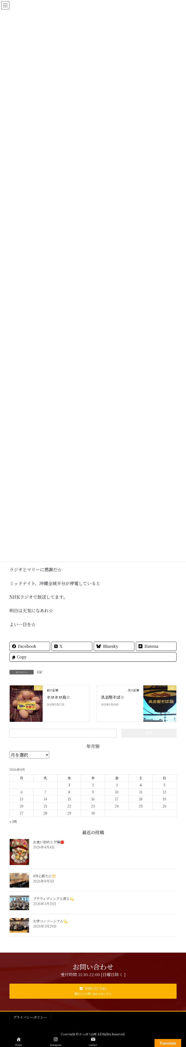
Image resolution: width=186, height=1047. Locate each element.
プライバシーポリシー (30, 1017)
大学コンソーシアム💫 (50, 921)
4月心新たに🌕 (44, 875)
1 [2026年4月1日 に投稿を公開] (69, 784)
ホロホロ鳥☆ (58, 697)
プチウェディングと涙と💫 (53, 898)
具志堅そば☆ (112, 697)
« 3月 (13, 821)
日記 (39, 672)
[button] (93, 991)
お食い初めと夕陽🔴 (48, 841)
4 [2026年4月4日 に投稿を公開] (141, 784)
